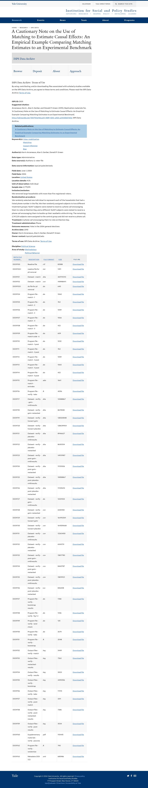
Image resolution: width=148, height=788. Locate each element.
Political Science (28, 246)
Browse (18, 71)
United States (26, 177)
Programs (129, 20)
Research (17, 20)
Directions (61, 783)
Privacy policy (80, 776)
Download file (78, 264)
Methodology (31, 250)
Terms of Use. (25, 93)
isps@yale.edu (50, 783)
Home (14, 28)
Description (34, 259)
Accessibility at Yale (73, 783)
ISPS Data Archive (24, 59)
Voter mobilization (31, 139)
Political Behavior (32, 253)
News (63, 20)
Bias (25, 149)
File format (49, 259)
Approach (75, 71)
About (105, 20)
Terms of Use (46, 241)
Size (60, 259)
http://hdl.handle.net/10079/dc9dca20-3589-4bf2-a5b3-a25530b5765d (42, 118)
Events (40, 20)
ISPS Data (35, 28)
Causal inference (30, 146)
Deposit (37, 71)
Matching (27, 142)
